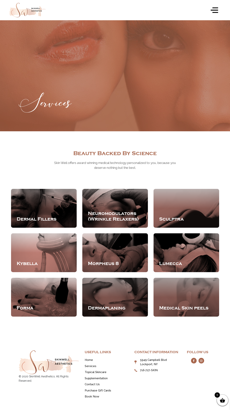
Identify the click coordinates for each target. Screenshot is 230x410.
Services (90, 366)
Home (89, 360)
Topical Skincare (95, 372)
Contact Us (92, 384)
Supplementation (96, 378)
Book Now (92, 396)
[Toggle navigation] (214, 10)
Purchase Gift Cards (98, 390)
